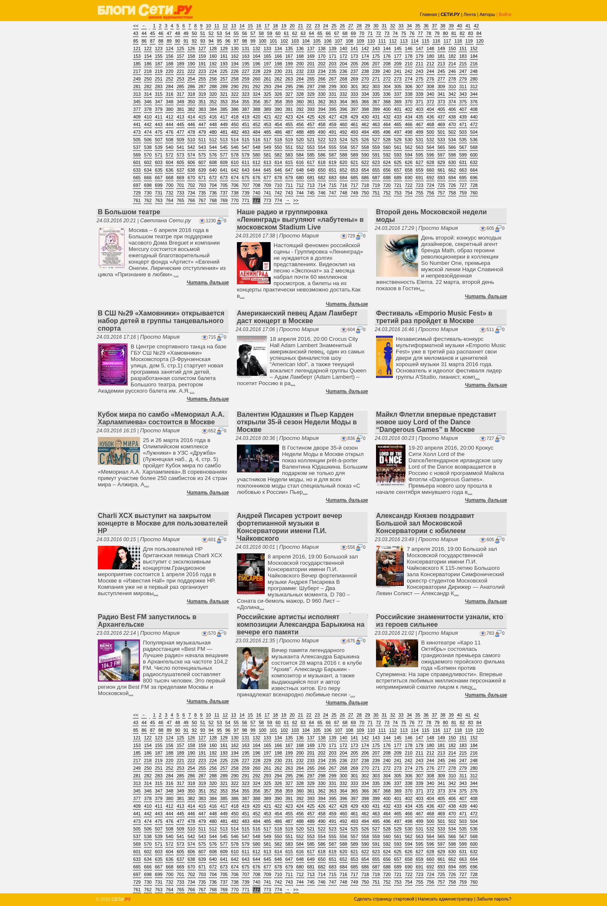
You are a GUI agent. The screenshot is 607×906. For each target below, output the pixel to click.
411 (159, 116)
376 (474, 101)
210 (409, 63)
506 (148, 139)
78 (428, 33)
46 (161, 33)
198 (278, 63)
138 (321, 48)
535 (463, 139)
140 (343, 48)
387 (246, 109)
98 (244, 40)
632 (474, 162)
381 (180, 109)
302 (365, 86)
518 (278, 139)
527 (376, 139)
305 (398, 86)
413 (180, 116)
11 (216, 25)
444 (169, 124)
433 (398, 116)
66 (328, 33)
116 (436, 40)
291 (246, 86)
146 (409, 48)
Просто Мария (299, 235)
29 (367, 25)
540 (169, 147)
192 (213, 63)
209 (398, 63)
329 (311, 94)
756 (430, 192)
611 (246, 162)
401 (398, 109)
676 (257, 177)
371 (419, 101)
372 (430, 101)
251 (159, 78)
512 (213, 139)
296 (300, 86)
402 (409, 109)
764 (169, 200)
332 (343, 94)
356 (257, 101)
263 (289, 78)
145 (398, 48)
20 (292, 25)
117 (447, 40)
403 (419, 109)
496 (387, 132)
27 (350, 25)
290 (235, 86)
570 (148, 154)
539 (159, 147)
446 (191, 124)
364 (343, 101)
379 (159, 109)
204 (343, 63)
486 (278, 132)
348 (169, 101)
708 (257, 185)
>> (295, 200)
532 (430, 139)
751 (376, 192)
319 (202, 94)
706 (235, 185)
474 (148, 132)
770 (235, 200)
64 (311, 33)
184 (474, 56)
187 (159, 63)
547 (246, 147)
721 (398, 185)
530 (409, 139)
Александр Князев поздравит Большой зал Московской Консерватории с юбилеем (425, 523)
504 (474, 132)
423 (289, 116)
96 (227, 40)
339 (419, 94)
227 (246, 71)
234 (321, 71)
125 (180, 48)
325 (267, 94)
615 (289, 162)
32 (392, 25)
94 (211, 40)
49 (185, 33)
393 (311, 109)
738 (235, 192)
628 (430, 162)
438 (452, 116)
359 (289, 101)
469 (441, 124)
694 (452, 177)
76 (411, 33)
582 (278, 154)
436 (430, 116)
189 (180, 63)
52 (211, 33)
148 (430, 48)
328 (300, 94)
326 (278, 94)
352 (213, 101)
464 (387, 124)
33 (400, 25)
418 (235, 116)
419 (246, 116)
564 (430, 147)
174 (365, 56)
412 (169, 116)
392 (300, 109)
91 (185, 40)
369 (398, 101)
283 (159, 86)
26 (342, 25)
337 (398, 94)
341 (441, 94)
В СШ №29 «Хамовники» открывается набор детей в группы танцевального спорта (161, 321)
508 (169, 139)
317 (180, 94)
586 (321, 154)
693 (441, 177)
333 (354, 94)
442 (148, 124)
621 (354, 162)
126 (191, 48)
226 (235, 71)
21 (300, 25)
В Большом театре (129, 212)
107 (338, 40)
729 (137, 192)
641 (224, 170)
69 (353, 33)
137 (311, 48)
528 (387, 139)
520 (300, 139)
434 (409, 116)
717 (354, 185)
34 (409, 25)
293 (267, 86)
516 (257, 139)
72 (378, 33)
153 (137, 56)
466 (409, 124)
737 (224, 192)
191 (202, 63)
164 (257, 56)
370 (409, 101)
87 (152, 40)
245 (441, 71)
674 (235, 177)
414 (191, 116)
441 (137, 124)
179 (419, 56)
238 (365, 71)
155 (159, 56)
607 (202, 162)
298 (321, 86)
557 (354, 147)
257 (224, 78)
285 (180, 86)
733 (180, 192)
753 (398, 192)
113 (404, 40)
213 (441, 63)
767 (202, 200)
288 (213, 86)
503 (463, 132)
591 (376, 154)
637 (180, 170)
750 (365, 192)
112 (393, 40)
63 (303, 33)
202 (321, 63)
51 (202, 33)
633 (137, 170)
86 (144, 40)
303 (376, 86)
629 (441, 162)
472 (474, 124)
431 (376, 116)
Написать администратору (445, 898)
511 (202, 139)
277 (441, 78)
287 (202, 86)
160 (213, 56)
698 (148, 185)
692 (430, 177)
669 (180, 177)
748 (343, 192)
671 (202, 177)
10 (208, 25)
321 (224, 94)
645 (267, 170)
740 (257, 192)
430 (365, 116)
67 (336, 33)
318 (191, 94)
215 (463, 63)
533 (441, 139)
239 (376, 71)
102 (284, 40)
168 (300, 56)
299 (332, 86)
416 (213, 116)
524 (343, 139)
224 (213, 71)
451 (246, 124)
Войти (505, 14)
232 (300, 71)
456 (300, 124)
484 (257, 132)
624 (387, 162)
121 (137, 48)
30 (376, 25)
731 (159, 192)
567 (463, 147)
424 (300, 116)
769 (224, 200)
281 (137, 86)
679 (289, 177)
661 (441, 170)
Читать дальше (208, 283)
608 (213, 162)
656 (387, 170)
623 (376, 162)
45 (152, 33)
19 (283, 25)
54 (227, 33)
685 (354, 177)
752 (387, 192)
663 (463, 170)
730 (148, 192)
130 (235, 48)
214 (452, 63)
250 (148, 78)
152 (474, 48)
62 (294, 33)
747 (332, 192)
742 (278, 192)
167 (289, 56)
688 (387, 177)
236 (343, 71)
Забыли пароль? (494, 898)
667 (159, 177)
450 (235, 124)
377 (137, 109)
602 (148, 162)
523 (332, 139)
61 (286, 33)
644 (257, 170)
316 (169, 94)
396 (343, 109)
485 (267, 132)
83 (470, 33)
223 (202, 71)
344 (474, 94)
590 (365, 154)
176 (387, 56)
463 (376, 124)
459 (332, 124)
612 (257, 162)
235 (332, 71)
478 (191, 132)
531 (419, 139)
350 (191, 101)
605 (180, 162)
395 (332, 109)
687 (376, 177)
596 (430, 154)
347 (159, 101)
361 (311, 101)
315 (159, 94)
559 (376, 147)
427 (332, 116)
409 (137, 116)
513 (224, 139)
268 (343, 78)
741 (267, 192)
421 (267, 116)
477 (180, 132)
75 (403, 33)
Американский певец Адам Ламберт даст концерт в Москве (297, 317)
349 (180, 101)
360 (300, 101)
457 (311, 124)
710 (278, 185)
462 (365, 124)
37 (434, 25)
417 (224, 116)
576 (213, 154)
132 (257, 48)
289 (224, 86)
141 (354, 48)
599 (463, 154)
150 (452, 48)
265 (311, 78)
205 (354, 63)
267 (332, 78)
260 (257, 78)
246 (452, 71)
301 (354, 86)
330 (321, 94)
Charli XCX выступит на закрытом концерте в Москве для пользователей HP (163, 523)
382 (191, 109)
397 (354, 109)
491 (332, 132)
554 (321, 147)
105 (317, 40)
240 (387, 71)
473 (137, 132)
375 (463, 101)
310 (452, 86)
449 (224, 124)
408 (474, 109)
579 (246, 154)
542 (191, 147)
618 (321, 162)
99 (252, 40)
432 (387, 116)
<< (135, 25)
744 (300, 192)
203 (332, 63)
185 (137, 63)
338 (409, 94)
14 (241, 25)
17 (267, 25)
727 (463, 185)
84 (478, 33)
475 (159, 132)
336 (387, 94)
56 (244, 33)
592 (387, 154)
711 (289, 185)
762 (148, 200)
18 (275, 25)
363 (332, 101)
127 (202, 48)
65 (319, 33)
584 (300, 154)
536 (474, 139)
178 (409, 56)
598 (452, 154)
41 (467, 25)
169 (311, 56)
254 (191, 78)
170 (321, 56)
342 (452, 94)
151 (463, 48)
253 (180, 78)
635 (159, 170)
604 (169, 162)
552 (300, 147)
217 (137, 71)
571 (159, 154)
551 (289, 147)
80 (445, 33)
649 (311, 170)
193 (224, 63)
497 (398, 132)
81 (454, 33)
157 (180, 56)
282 (148, 86)
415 (202, 116)
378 (148, 109)
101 (273, 40)
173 (354, 56)
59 (269, 33)
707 (246, 185)
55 (236, 33)
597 (441, 154)
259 (246, 78)
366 (365, 101)
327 (289, 94)
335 (376, 94)
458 (321, 124)
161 (224, 56)
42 (476, 25)
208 (387, 63)
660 (430, 170)
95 (219, 40)
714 (321, 185)
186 (148, 63)
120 (480, 40)
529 (398, 139)
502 (452, 132)
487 (289, 132)
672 (213, 177)
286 (191, 86)
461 (354, 124)
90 (177, 40)
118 (458, 40)
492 (343, 132)
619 (332, 162)
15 (250, 25)
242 (409, 71)
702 (191, 185)
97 (236, 40)
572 (169, 154)
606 (191, 162)
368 (387, 101)
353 (224, 101)
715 (332, 185)
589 (354, 154)
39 (451, 25)
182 (452, 56)
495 (376, 132)
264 (300, 78)
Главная (428, 14)
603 (159, 162)
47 (169, 33)
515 (246, 139)
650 (321, 170)
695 (463, 177)
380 (169, 109)
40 (459, 25)
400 (387, 109)
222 (191, 71)
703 (202, 185)
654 (365, 170)
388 (257, 109)
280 (474, 78)
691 (419, 177)
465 (398, 124)
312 (474, 86)
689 (398, 177)
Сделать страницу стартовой (384, 898)
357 (267, 101)
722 (409, 185)
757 (441, 192)
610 (235, 162)
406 (452, 109)
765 (180, 200)
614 (278, 162)
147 (419, 48)
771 (246, 200)
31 (384, 25)
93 (202, 40)
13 (233, 25)
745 (311, 192)
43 (135, 33)
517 (267, 139)
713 (311, 185)
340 (430, 94)
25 (333, 25)
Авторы (487, 14)
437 (441, 116)
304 (387, 86)
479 (202, 132)
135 (289, 48)
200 (300, 63)
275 (419, 78)
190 (191, 63)
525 (354, 139)
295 (289, 86)
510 (191, 139)
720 (387, 185)
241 (398, 71)
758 (452, 192)
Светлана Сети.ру (165, 220)
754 (409, 192)
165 (267, 56)
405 (441, 109)
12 (225, 25)
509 (180, 139)
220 (169, 71)
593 (398, 154)
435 (419, 116)
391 (289, 109)
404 (430, 109)
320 (213, 94)
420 (257, 116)
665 (137, 177)
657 (398, 170)
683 (332, 177)
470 (452, 124)
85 (135, 40)
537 (137, 147)
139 (332, 48)
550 (278, 147)
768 (213, 200)
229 (267, 71)
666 (148, 177)
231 (289, 71)
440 (474, 116)
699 (159, 185)
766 (191, 200)
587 (332, 154)
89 (169, 40)
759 (463, 192)
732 (169, 192)
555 (332, 147)
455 (289, 124)
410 (148, 116)
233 (311, 71)
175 (376, 56)
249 (137, 78)
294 (278, 86)
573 (180, 154)
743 (289, 192)
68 (344, 33)
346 (148, 101)
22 (309, 25)
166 (278, 56)
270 (365, 78)
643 (246, 170)
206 (365, 63)
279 (463, 78)
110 (371, 40)
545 (224, 147)
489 (311, 132)
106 (328, 40)
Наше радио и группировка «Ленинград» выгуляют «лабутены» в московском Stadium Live (300, 219)
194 (235, 63)
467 (419, 124)
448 (213, 124)
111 (382, 40)
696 (474, 177)
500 (430, 132)
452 (257, 124)
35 (417, 25)
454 (278, 124)
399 (376, 109)
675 (246, 177)
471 (463, 124)
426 (321, 116)
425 (311, 116)
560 (387, 147)
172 (343, 56)
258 (235, 78)
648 (300, 170)
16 (258, 25)
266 (321, 78)
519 (289, 139)
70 (361, 33)
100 (262, 40)
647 (289, 170)
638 (191, 170)
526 (365, 139)
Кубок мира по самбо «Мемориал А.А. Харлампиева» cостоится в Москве (161, 418)
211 (419, 63)
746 (321, 192)
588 (343, 154)
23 (317, 25)
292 (257, 86)
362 (321, 101)
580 (257, 154)
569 (137, 154)
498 (409, 132)
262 (278, 78)
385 (224, 109)
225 (224, 71)
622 (365, 162)
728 (474, 185)
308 (430, 86)
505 (137, 139)
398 (365, 109)
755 (419, 192)
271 (376, 78)
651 (332, 170)
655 (376, 170)
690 (409, 177)
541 (180, 147)
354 (235, 101)
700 (169, 185)
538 (148, 147)
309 (441, 86)
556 (343, 147)
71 (370, 33)
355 (246, 101)
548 (257, 147)
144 (387, 48)
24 (325, 25)
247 (463, 71)
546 (235, 147)
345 (137, 101)
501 (441, 132)
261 (267, 78)
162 (235, 56)
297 (311, 86)
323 (246, 94)
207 (376, 63)
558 (365, 147)
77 (420, 33)
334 (365, 94)
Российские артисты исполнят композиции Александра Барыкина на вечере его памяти (301, 624)
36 (426, 25)
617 (311, 162)
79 (437, 33)
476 (169, 132)
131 (246, 48)
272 (387, 78)
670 (191, 177)
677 (267, 177)
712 (300, 185)
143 (376, 48)
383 (202, 109)
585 (311, 154)
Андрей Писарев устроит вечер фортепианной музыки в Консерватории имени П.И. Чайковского (289, 527)
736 (213, 192)
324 (257, 94)
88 (161, 40)
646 (278, 170)
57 (252, 33)
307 (419, 86)
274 (409, 78)
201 (311, 63)
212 (430, 63)
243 (419, 71)
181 (441, 56)
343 (463, 94)
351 (202, 101)
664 (474, 170)
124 (169, 48)
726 (452, 185)
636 (169, 170)
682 (321, 177)
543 (202, 147)
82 (462, 33)
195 (246, 63)
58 (261, 33)
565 (441, 147)
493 (354, 132)
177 (398, 56)
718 (365, 185)
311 (463, 86)
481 (224, 132)
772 (257, 200)
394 (321, 109)
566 (452, 147)
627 (419, 162)
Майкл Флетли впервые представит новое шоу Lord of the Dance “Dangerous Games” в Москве (436, 422)
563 (419, 147)
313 (137, 94)
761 (137, 200)
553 (311, 147)
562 (409, 147)
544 (213, 147)
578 (235, 154)
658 (409, 170)
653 (354, 170)
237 (354, 71)
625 (398, 162)
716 (343, 185)
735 (202, 192)
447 (202, 124)
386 (235, 109)
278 (452, 78)
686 (365, 177)
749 (354, 192)
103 (295, 40)
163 (246, 56)
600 (474, 154)
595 (419, 154)
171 (332, 56)
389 (267, 109)
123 (159, 48)
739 (246, 192)
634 (148, 170)
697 (137, 185)
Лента (469, 14)
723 (419, 185)
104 (306, 40)
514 (235, 139)
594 (409, 154)
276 (430, 78)
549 (267, 147)
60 (278, 33)
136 (300, 48)
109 (360, 40)
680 (300, 177)
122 (148, 48)
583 (289, 154)
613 (267, 162)
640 (213, 170)
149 (441, 48)
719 (376, 185)
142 (365, 48)
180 (430, 56)
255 (202, 78)
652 (343, 170)
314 (148, 94)
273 (398, 78)
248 (474, 71)
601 (137, 162)
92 (194, 40)
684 (343, 177)
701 (180, 185)
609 (224, 162)
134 (278, 48)
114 (415, 40)
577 (224, 154)
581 (267, 154)
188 (169, 63)
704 (213, 185)
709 (267, 185)
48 (177, 33)
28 (359, 25)
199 (289, 63)
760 (474, 192)
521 (311, 139)
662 (452, 170)
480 (213, 132)
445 (180, 124)
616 (300, 162)
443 (159, 124)
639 (202, 170)
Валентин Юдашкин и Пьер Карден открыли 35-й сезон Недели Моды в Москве (297, 422)
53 (219, 33)
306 (409, 86)
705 (224, 185)
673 (224, 177)
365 (354, 101)
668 (169, 177)
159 (202, 56)
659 (419, 170)
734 (191, 192)
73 (386, 33)
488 (300, 132)
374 (452, 101)
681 (311, 177)
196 (257, 63)
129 (224, 48)
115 (426, 40)
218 (148, 71)
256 (213, 78)
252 (169, 78)
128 (213, 48)
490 (321, 132)
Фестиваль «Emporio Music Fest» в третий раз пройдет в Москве (434, 317)
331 (332, 94)
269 (354, 78)
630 (452, 162)
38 (443, 25)
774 (278, 200)
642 (235, 170)
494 (365, 132)
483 (246, 132)
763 (159, 200)
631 (463, 162)
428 (343, 116)
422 (278, 116)
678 (278, 177)
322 (235, 94)
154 (148, 56)
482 (235, 132)
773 (267, 200)
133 (267, 48)
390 (278, 109)
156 (169, 56)
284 (169, 86)
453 (267, 124)
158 (191, 56)
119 (469, 40)
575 (202, 154)
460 (343, 124)
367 (376, 101)
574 (191, 154)
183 (463, 56)
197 (267, 63)
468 (430, 124)
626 (409, 162)
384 (213, 109)
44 (144, 33)
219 (159, 71)
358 (278, 101)
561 (398, 147)
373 (441, 101)
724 (430, 185)
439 (463, 116)
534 (452, 139)
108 (349, 40)
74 (395, 33)
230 (278, 71)
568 (474, 147)
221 (180, 71)
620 (343, 162)
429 (354, 116)
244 (430, 71)
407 (463, 109)
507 (159, 139)
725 (441, 185)
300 (343, 86)
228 (257, 71)
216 (474, 63)
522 (321, 139)
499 (419, 132)
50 (194, 33)
